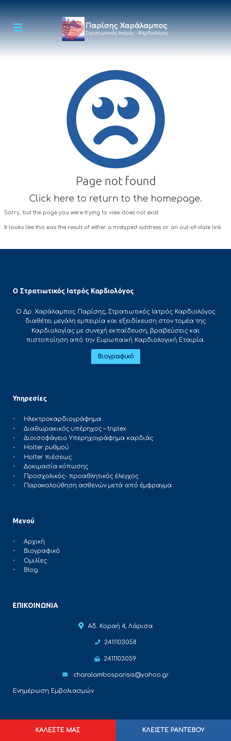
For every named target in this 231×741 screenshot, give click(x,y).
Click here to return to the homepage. (115, 199)
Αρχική (34, 542)
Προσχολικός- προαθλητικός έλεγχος (81, 476)
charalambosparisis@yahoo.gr (121, 675)
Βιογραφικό (116, 356)
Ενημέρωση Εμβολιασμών (53, 691)
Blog (31, 570)
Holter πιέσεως (48, 457)
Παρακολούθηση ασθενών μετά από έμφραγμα (98, 485)
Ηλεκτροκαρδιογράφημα (62, 419)
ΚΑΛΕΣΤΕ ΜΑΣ (57, 730)
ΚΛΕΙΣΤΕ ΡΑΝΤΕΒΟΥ (173, 730)
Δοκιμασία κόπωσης (56, 466)
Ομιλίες (35, 561)
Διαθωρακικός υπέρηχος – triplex (75, 429)
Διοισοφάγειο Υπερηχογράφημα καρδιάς (88, 438)
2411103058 (120, 642)
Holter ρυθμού (46, 448)
